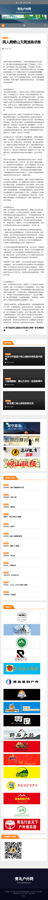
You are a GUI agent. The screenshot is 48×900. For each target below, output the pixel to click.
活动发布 (6, 484)
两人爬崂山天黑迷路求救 (21, 42)
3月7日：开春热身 (9, 565)
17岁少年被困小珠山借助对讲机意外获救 (23, 357)
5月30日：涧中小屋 (9, 497)
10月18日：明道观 (9, 595)
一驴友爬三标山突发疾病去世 (19, 403)
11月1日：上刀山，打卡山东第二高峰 (15, 585)
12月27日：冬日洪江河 (11, 575)
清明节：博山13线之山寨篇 (12, 517)
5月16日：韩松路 (9, 507)
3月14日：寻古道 (9, 556)
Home (23, 896)
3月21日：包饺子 (9, 526)
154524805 (31, 893)
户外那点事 (5, 37)
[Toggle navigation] (24, 25)
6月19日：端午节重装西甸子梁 (13, 487)
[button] (45, 25)
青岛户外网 (24, 9)
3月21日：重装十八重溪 (11, 546)
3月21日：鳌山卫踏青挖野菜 (12, 536)
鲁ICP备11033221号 (16, 891)
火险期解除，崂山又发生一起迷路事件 (23, 381)
